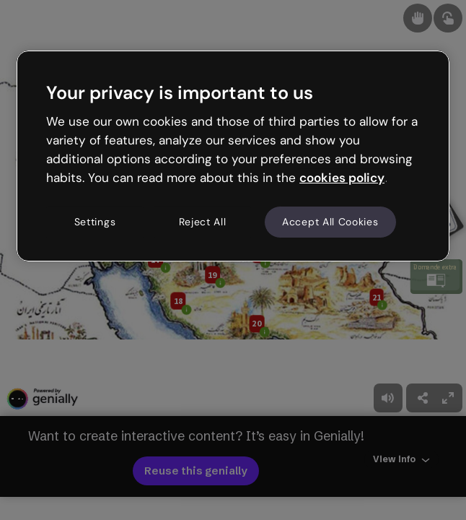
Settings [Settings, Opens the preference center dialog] (95, 221)
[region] (233, 156)
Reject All (203, 221)
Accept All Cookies (330, 221)
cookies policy (341, 178)
